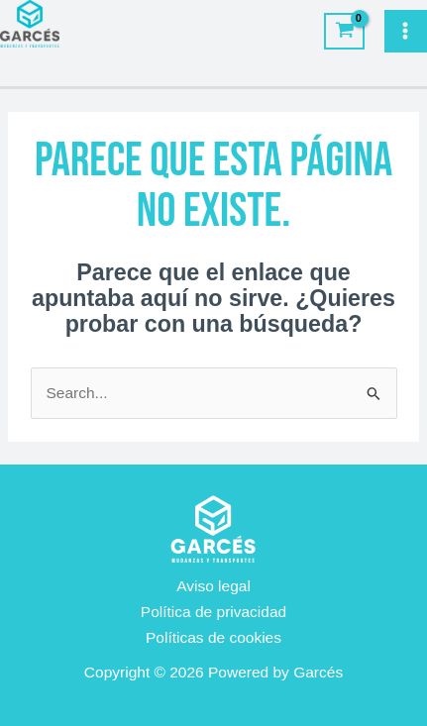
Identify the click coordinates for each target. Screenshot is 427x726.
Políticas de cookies (213, 637)
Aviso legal (213, 585)
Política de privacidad (213, 611)
